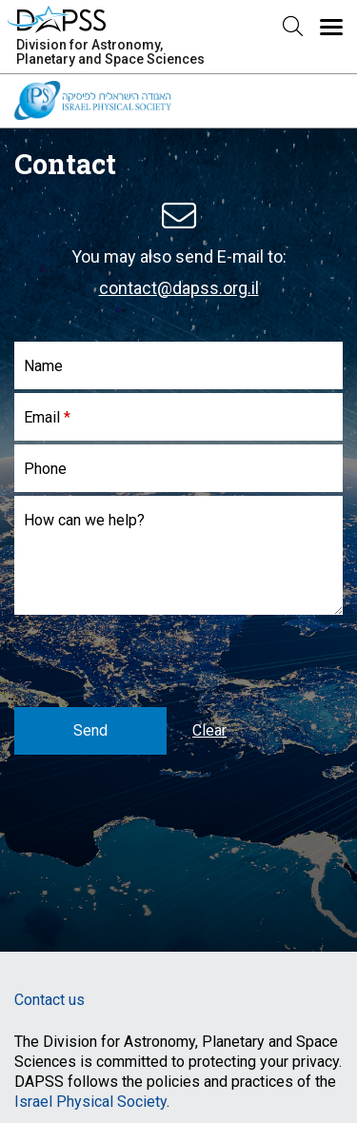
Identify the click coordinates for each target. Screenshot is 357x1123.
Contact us (49, 1000)
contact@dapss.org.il (179, 288)
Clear (209, 730)
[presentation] (159, 656)
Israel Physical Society (90, 1102)
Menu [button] (217, 36)
